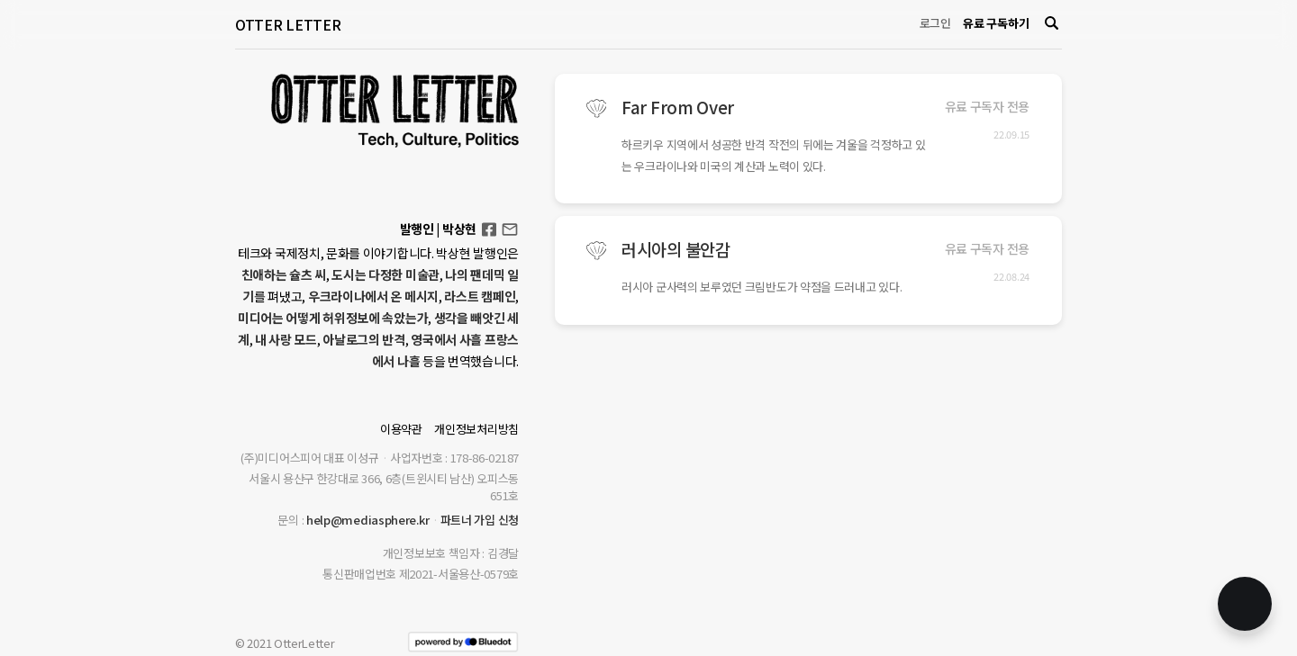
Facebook (489, 224)
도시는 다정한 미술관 (385, 274)
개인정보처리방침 (476, 428)
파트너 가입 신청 (479, 519)
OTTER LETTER (287, 24)
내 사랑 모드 (286, 339)
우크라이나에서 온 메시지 (373, 296)
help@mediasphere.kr (367, 519)
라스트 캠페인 (479, 296)
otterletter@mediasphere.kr (510, 228)
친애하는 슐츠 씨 (283, 274)
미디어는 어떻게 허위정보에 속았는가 (333, 318)
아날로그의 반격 (363, 339)
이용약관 (401, 428)
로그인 (935, 22)
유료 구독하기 (996, 22)
